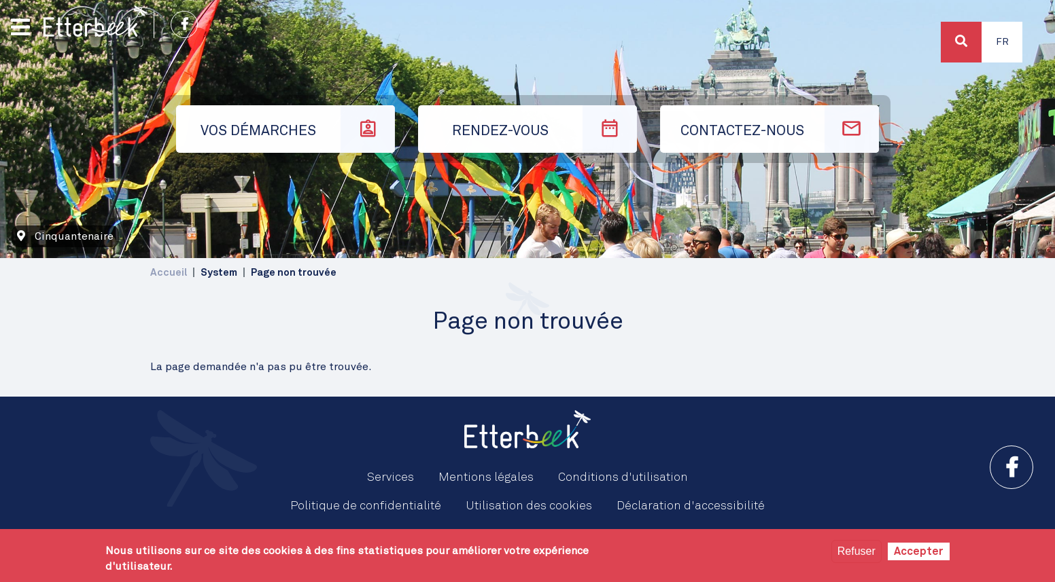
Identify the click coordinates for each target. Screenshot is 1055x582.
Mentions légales (486, 477)
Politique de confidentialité (365, 506)
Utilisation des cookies (529, 506)
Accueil (168, 273)
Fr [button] (1002, 42)
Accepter (919, 551)
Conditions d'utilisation (623, 477)
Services (390, 477)
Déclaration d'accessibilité (691, 506)
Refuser (856, 551)
